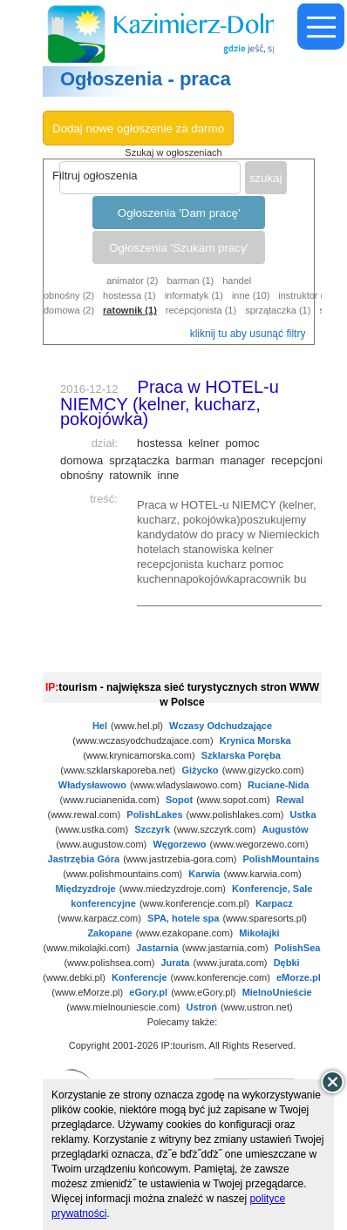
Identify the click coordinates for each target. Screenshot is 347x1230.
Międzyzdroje (86, 888)
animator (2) (132, 280)
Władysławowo (92, 785)
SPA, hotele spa (183, 918)
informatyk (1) (194, 295)
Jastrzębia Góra (84, 859)
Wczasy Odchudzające (220, 725)
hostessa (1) (129, 295)
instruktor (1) (305, 295)
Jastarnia (157, 948)
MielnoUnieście (277, 992)
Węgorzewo (179, 844)
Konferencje (139, 977)
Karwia (204, 873)
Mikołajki (259, 933)
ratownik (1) (130, 310)
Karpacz (274, 903)
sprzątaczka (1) (277, 310)
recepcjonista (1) (201, 310)
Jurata (174, 962)
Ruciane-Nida (278, 785)
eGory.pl (148, 992)
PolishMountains (280, 859)
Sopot (179, 799)
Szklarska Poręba (241, 755)
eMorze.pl (298, 977)
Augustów (285, 829)
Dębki (287, 962)
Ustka (303, 814)
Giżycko (199, 770)
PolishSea (298, 948)
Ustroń (202, 1007)
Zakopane (109, 933)
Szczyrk (152, 829)
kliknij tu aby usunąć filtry (248, 334)
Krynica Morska (255, 740)
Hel (99, 725)
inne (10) (250, 295)
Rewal (290, 799)
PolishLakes (154, 814)
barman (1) (190, 280)
